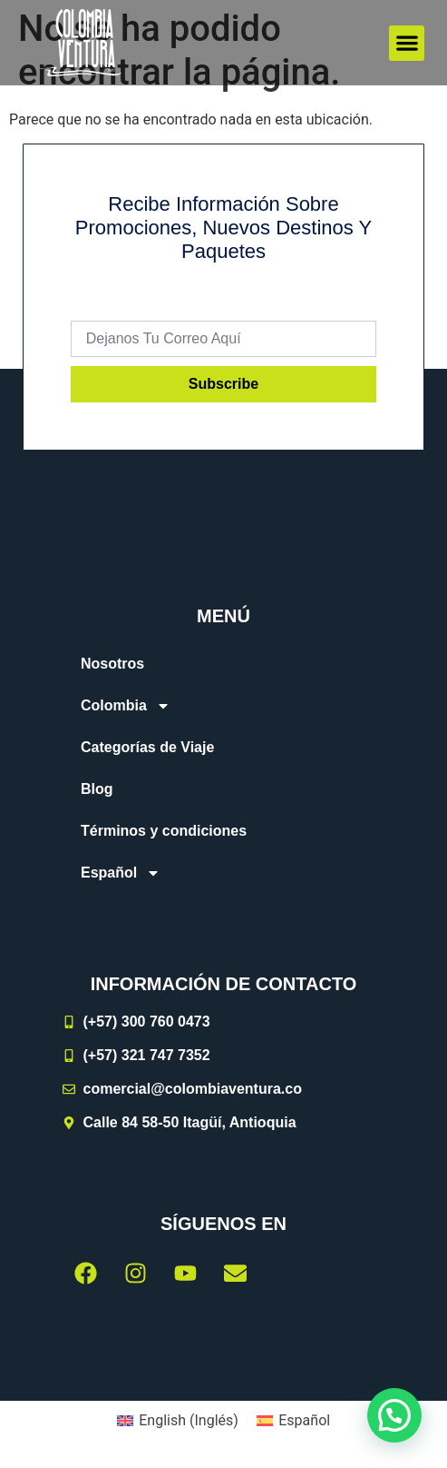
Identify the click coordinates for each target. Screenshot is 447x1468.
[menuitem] (223, 873)
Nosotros (112, 663)
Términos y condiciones (164, 830)
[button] (406, 43)
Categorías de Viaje (147, 747)
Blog (97, 789)
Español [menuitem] (304, 1420)
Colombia (125, 705)
